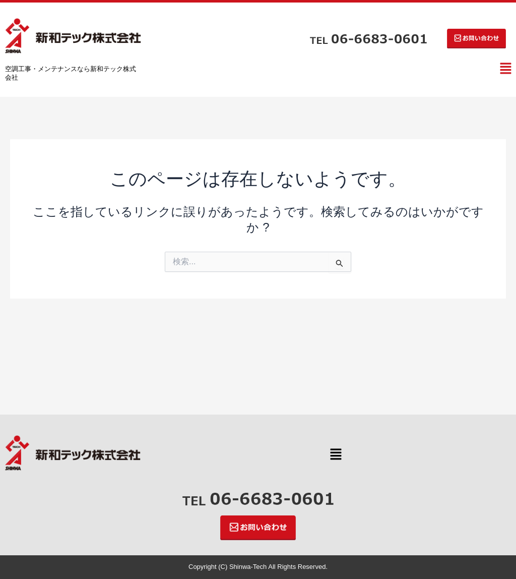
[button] (506, 70)
